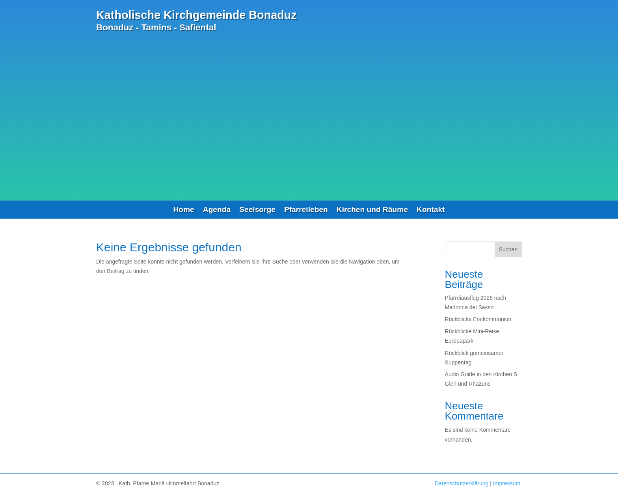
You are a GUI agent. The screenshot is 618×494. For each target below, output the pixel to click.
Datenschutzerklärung (461, 483)
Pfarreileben (306, 210)
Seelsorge (257, 210)
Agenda (217, 210)
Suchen (508, 249)
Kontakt (431, 210)
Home (183, 210)
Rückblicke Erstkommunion (478, 319)
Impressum (506, 483)
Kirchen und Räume (372, 210)
